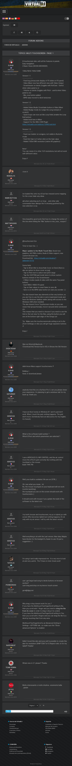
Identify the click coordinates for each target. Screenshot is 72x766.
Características (14, 728)
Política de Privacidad (16, 751)
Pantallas (12, 732)
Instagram (49, 751)
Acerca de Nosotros (15, 747)
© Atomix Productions (36, 764)
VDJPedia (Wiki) (50, 728)
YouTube (48, 749)
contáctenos (13, 749)
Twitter (48, 753)
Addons (25, 45)
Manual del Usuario (51, 726)
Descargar (12, 724)
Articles (47, 730)
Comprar (12, 726)
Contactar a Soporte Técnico (54, 724)
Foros (47, 732)
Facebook (49, 747)
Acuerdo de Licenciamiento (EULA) (20, 753)
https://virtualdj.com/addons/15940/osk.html (39, 124)
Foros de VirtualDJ (11, 45)
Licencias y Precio (14, 730)
